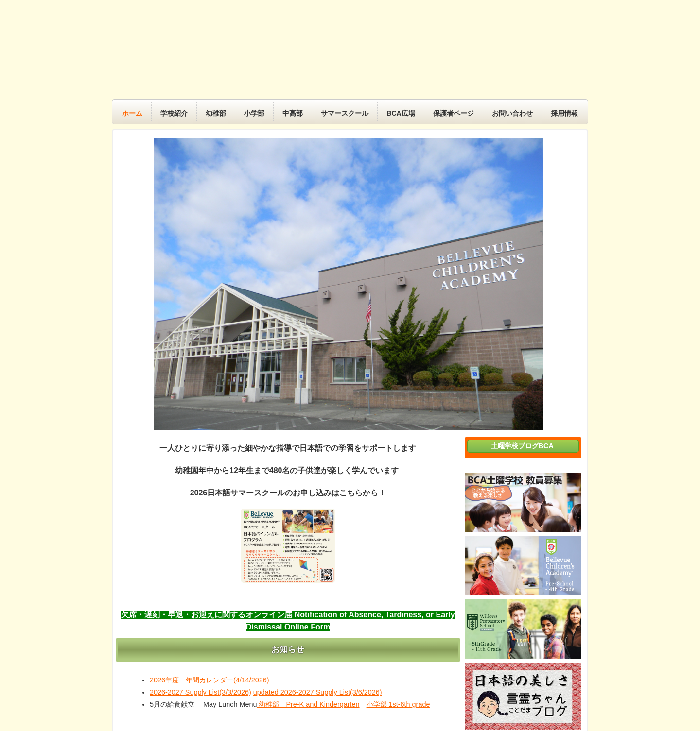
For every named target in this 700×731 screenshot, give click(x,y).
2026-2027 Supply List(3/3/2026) (200, 692)
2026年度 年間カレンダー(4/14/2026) (209, 680)
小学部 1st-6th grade (398, 704)
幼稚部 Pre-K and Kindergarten (308, 704)
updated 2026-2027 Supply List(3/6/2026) (317, 692)
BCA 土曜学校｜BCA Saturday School (357, 53)
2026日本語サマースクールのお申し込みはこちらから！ (288, 493)
